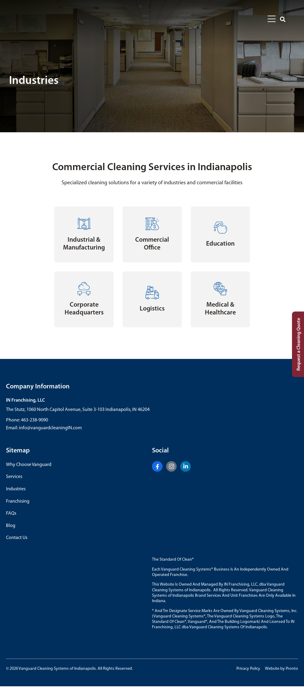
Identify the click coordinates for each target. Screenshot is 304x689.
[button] (282, 20)
